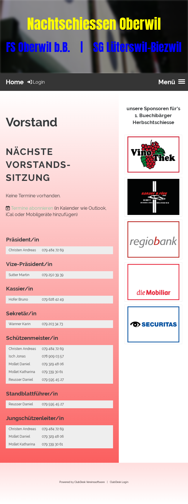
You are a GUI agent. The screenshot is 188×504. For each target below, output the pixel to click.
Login (36, 82)
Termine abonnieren (32, 208)
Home (15, 82)
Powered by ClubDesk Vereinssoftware (82, 482)
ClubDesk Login (119, 482)
